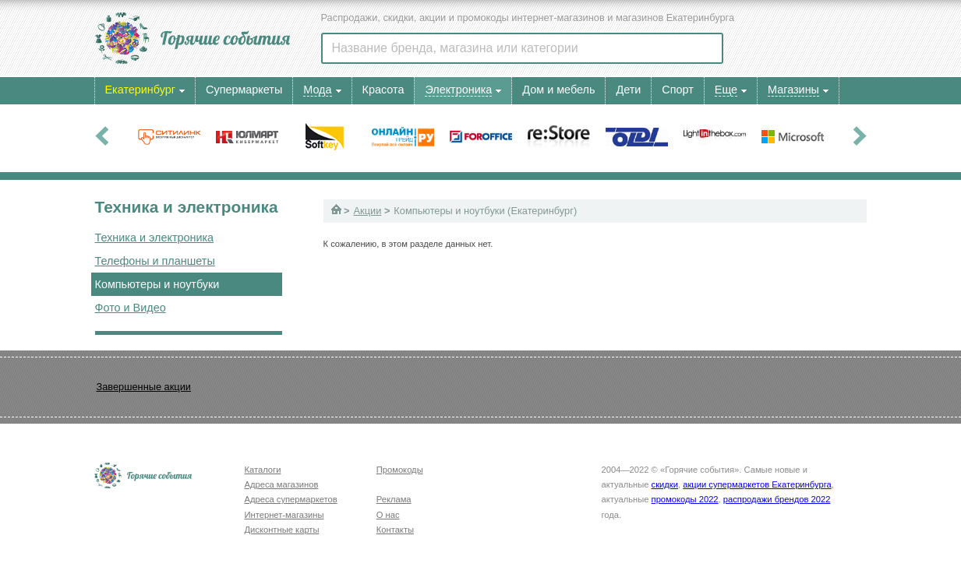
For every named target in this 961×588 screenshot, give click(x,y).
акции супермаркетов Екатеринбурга (757, 484)
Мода (317, 89)
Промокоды (399, 469)
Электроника (458, 89)
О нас (388, 514)
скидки (665, 484)
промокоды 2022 (685, 499)
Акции (368, 211)
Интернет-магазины (284, 514)
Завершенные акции (144, 387)
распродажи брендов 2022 (777, 499)
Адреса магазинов (282, 484)
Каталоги (263, 469)
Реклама (394, 499)
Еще (726, 89)
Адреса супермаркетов (291, 499)
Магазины (793, 89)
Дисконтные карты (282, 529)
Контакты (395, 529)
